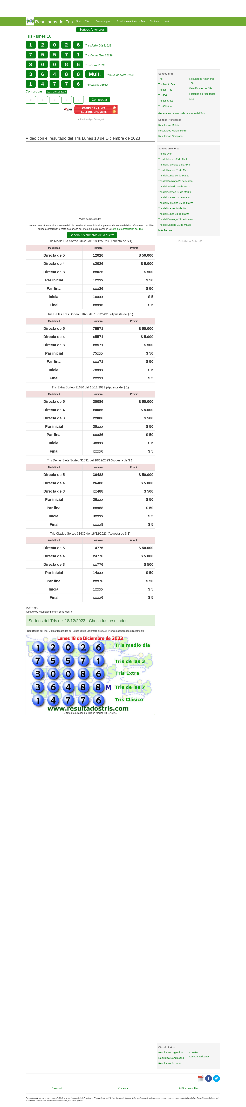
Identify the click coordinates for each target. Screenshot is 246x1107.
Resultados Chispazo (170, 136)
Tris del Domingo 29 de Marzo (175, 181)
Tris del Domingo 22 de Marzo (175, 219)
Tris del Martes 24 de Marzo (174, 208)
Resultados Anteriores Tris (131, 21)
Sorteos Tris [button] (83, 21)
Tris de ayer (165, 153)
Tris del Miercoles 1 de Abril (174, 164)
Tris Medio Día (166, 84)
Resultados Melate (169, 125)
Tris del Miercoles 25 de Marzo (175, 202)
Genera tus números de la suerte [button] (92, 235)
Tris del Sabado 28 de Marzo (174, 186)
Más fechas (165, 230)
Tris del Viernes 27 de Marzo (174, 191)
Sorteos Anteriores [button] (92, 29)
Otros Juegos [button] (104, 21)
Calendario (57, 1088)
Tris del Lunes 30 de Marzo (173, 175)
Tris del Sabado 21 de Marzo (174, 224)
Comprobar (99, 99)
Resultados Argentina (170, 1052)
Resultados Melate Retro (172, 130)
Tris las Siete (165, 100)
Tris (160, 78)
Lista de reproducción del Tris (127, 229)
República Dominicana (171, 1057)
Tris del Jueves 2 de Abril (172, 159)
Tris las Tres (165, 89)
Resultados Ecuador (169, 1063)
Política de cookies (189, 1088)
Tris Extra (163, 95)
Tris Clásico (165, 106)
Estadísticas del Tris (200, 88)
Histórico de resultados (202, 93)
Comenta (123, 1088)
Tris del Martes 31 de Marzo (174, 170)
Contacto (154, 21)
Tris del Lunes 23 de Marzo (173, 213)
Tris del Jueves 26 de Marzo (174, 197)
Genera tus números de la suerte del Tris (181, 113)
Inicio (167, 21)
